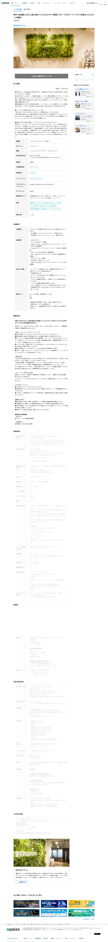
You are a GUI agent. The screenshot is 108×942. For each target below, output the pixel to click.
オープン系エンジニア (81, 126)
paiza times (42, 936)
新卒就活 (45, 928)
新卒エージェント (69, 928)
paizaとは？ (72, 3)
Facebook (34, 939)
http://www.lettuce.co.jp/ (37, 453)
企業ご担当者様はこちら (92, 3)
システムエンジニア (80, 113)
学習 (25, 932)
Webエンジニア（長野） (81, 101)
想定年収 (33, 155)
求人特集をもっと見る (88, 909)
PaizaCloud (68, 936)
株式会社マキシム (20, 25)
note (50, 936)
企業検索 (81, 928)
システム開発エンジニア (81, 89)
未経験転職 (38, 928)
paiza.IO (58, 936)
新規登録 (105, 4)
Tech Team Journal (29, 936)
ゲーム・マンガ (57, 3)
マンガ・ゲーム (44, 932)
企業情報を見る (22, 872)
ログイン (101, 4)
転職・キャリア (28, 928)
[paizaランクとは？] (92, 74)
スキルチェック (33, 932)
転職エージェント (55, 928)
